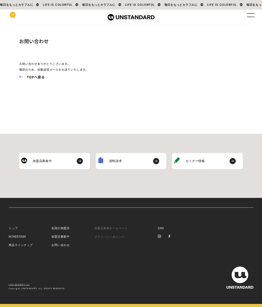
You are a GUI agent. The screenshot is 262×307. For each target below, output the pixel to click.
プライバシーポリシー (109, 240)
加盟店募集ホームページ (111, 231)
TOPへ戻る (36, 77)
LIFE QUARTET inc (19, 287)
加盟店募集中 (60, 240)
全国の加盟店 (60, 231)
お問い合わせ (60, 248)
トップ (13, 231)
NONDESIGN (17, 240)
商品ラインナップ (21, 248)
